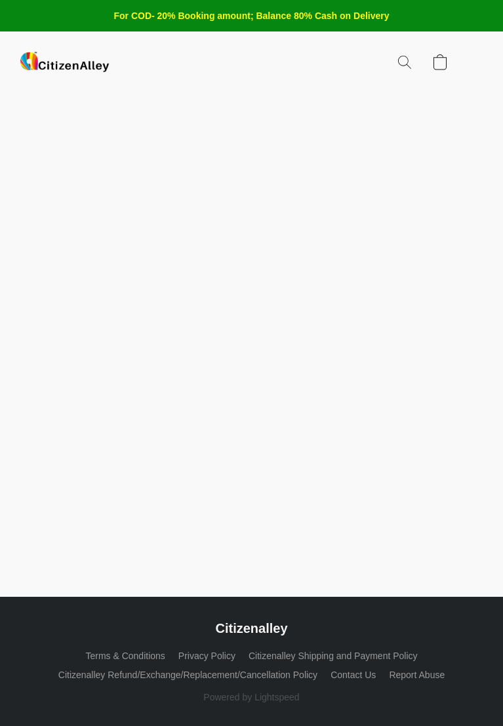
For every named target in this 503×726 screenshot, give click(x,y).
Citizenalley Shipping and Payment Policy (333, 656)
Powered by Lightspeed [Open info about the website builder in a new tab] (251, 697)
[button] (65, 62)
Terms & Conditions (125, 656)
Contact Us (353, 675)
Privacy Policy (206, 656)
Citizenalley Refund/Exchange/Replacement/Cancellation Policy (187, 675)
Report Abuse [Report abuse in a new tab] (417, 675)
